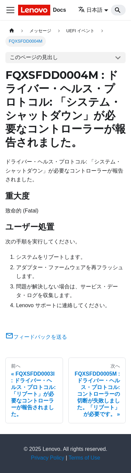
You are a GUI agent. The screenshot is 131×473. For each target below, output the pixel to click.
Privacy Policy (47, 458)
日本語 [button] (90, 10)
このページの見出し (34, 57)
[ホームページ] (11, 31)
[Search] (118, 10)
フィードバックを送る (36, 337)
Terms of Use (84, 458)
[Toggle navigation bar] (10, 10)
